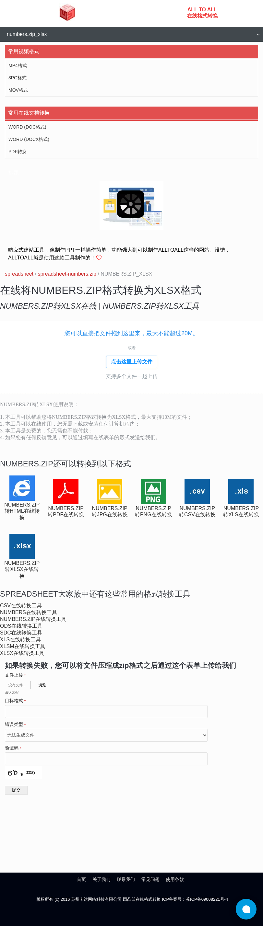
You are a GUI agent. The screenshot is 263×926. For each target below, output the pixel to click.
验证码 (13, 748)
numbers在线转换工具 (28, 612)
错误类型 (15, 724)
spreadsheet (19, 274)
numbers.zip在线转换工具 (33, 619)
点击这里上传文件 (131, 361)
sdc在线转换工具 (21, 632)
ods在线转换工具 (21, 626)
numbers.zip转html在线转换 (22, 511)
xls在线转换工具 (20, 639)
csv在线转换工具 (21, 605)
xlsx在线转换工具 (22, 653)
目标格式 (15, 701)
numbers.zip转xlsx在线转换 (22, 569)
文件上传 (15, 675)
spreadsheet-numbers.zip (67, 274)
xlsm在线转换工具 (22, 646)
